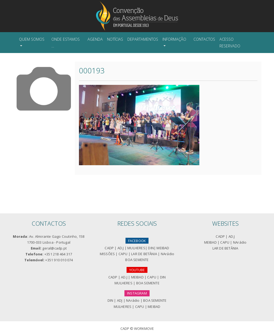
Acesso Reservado (229, 42)
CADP (109, 248)
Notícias (115, 39)
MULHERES (136, 248)
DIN (151, 248)
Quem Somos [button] (31, 39)
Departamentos (142, 39)
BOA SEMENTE (137, 259)
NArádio (167, 253)
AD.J (120, 248)
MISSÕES (107, 253)
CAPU (123, 253)
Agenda (95, 39)
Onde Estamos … (65, 42)
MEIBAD (163, 248)
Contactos (204, 39)
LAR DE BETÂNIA (144, 253)
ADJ (120, 300)
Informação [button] (174, 39)
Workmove (144, 328)
